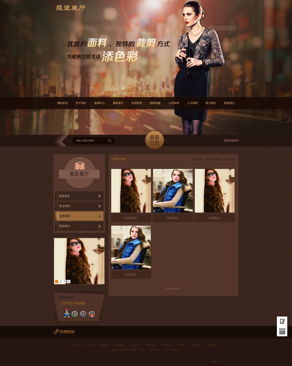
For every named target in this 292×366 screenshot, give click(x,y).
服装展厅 (118, 103)
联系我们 (229, 103)
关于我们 (81, 103)
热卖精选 (64, 216)
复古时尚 (64, 206)
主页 (207, 159)
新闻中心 (99, 103)
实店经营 (136, 103)
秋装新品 (64, 196)
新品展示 (64, 226)
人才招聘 (192, 103)
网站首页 (62, 103)
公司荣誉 (174, 103)
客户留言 (211, 103)
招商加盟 (155, 103)
